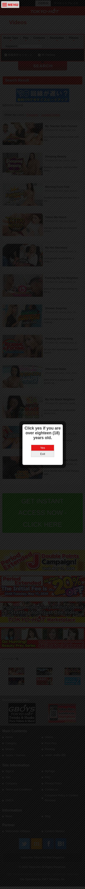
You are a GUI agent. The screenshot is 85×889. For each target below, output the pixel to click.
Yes (42, 417)
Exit (42, 423)
